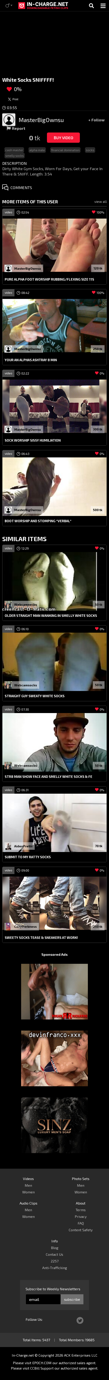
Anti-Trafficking (54, 1268)
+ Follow (96, 120)
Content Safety (81, 1230)
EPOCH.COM (42, 1363)
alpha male (37, 150)
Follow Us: (34, 1319)
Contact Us (54, 1254)
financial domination (65, 150)
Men (28, 1185)
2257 (55, 1261)
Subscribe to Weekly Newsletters (53, 1289)
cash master (14, 150)
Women (28, 1192)
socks (90, 150)
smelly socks (14, 155)
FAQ (81, 1223)
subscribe (72, 1299)
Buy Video (63, 137)
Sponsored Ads (54, 954)
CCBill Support (42, 1368)
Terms (81, 1210)
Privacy (81, 1216)
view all (100, 201)
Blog (54, 1247)
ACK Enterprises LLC (80, 1355)
